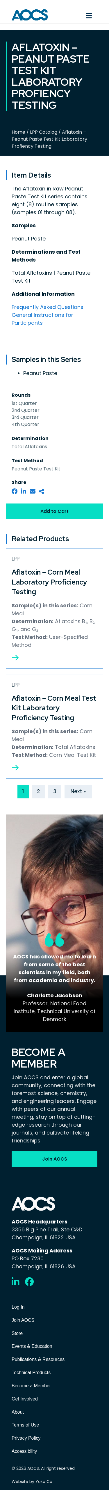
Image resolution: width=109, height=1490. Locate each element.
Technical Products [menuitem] (31, 1372)
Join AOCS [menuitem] (23, 1320)
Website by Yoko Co (32, 1481)
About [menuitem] (18, 1412)
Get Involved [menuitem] (25, 1398)
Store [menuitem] (17, 1333)
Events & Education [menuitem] (32, 1346)
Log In (18, 1307)
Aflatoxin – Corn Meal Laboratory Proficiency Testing (49, 582)
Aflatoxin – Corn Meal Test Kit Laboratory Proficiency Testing (54, 708)
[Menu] (79, 15)
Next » (78, 791)
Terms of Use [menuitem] (25, 1424)
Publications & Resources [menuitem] (38, 1359)
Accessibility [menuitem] (24, 1451)
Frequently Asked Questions (47, 307)
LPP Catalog (43, 132)
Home (18, 132)
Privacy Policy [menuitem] (26, 1438)
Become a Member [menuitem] (31, 1385)
